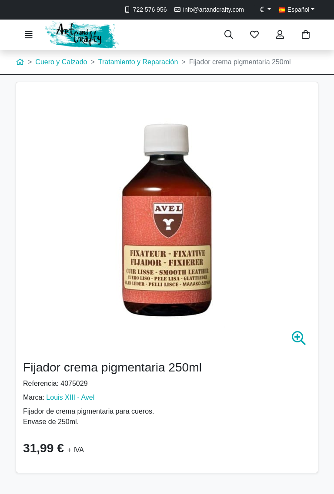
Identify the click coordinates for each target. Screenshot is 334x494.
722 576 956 (145, 9)
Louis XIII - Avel (70, 397)
